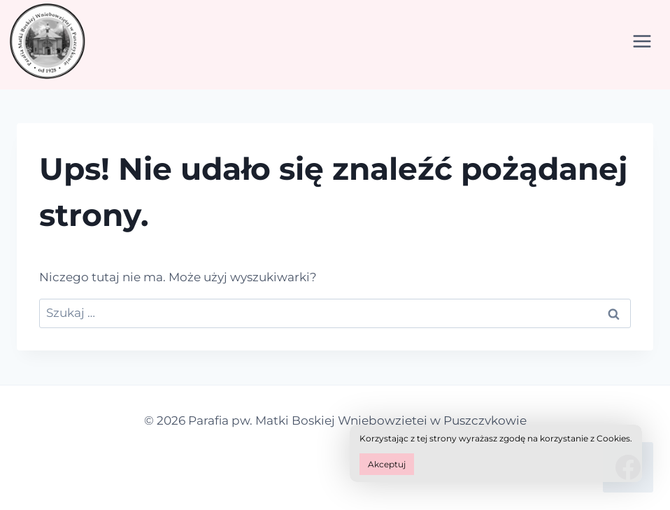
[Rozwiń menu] (641, 41)
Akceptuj (387, 464)
